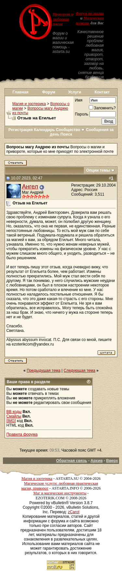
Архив (96, 460)
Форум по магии (90, 13)
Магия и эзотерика (29, 104)
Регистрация (20, 130)
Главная (21, 92)
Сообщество (70, 130)
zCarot (73, 512)
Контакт (102, 92)
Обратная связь (71, 460)
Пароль (81, 114)
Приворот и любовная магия (62, 19)
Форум (48, 92)
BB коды (13, 411)
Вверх (112, 460)
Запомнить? (102, 108)
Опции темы (98, 170)
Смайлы (13, 416)
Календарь (44, 130)
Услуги (74, 92)
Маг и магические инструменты (60, 493)
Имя (78, 100)
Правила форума (21, 434)
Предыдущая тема (44, 370)
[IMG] (11, 421)
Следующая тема (79, 370)
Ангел (30, 186)
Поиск (66, 134)
